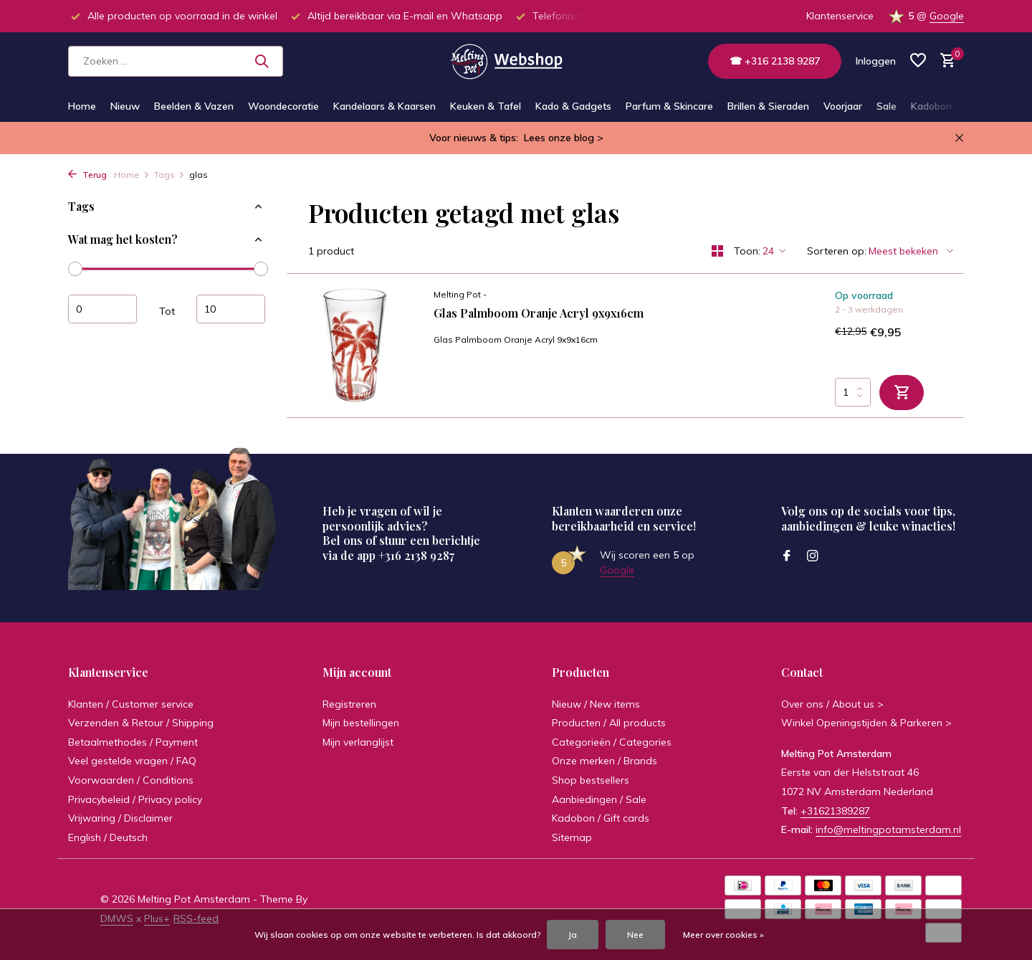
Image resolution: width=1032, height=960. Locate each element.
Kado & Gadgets (573, 106)
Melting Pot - (460, 294)
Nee (635, 934)
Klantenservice (840, 15)
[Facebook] (787, 556)
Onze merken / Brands (604, 760)
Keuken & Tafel (485, 106)
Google (947, 15)
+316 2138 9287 (416, 555)
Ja (572, 934)
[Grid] (717, 251)
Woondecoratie (283, 106)
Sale (886, 106)
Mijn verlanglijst (357, 742)
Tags (169, 174)
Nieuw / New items (596, 704)
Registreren (349, 704)
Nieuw (125, 106)
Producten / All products (609, 722)
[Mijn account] (876, 60)
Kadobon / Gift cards (600, 818)
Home (82, 106)
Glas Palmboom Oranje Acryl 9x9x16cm (539, 313)
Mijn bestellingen (360, 722)
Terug (87, 174)
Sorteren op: (836, 250)
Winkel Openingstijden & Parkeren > (866, 722)
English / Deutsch (108, 837)
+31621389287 (835, 810)
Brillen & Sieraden (768, 106)
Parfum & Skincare (669, 106)
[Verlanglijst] (918, 61)
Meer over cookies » (723, 934)
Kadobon (931, 106)
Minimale (102, 309)
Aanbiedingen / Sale (599, 799)
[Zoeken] (175, 61)
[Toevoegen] (901, 392)
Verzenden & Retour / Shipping (141, 722)
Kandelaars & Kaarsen (384, 106)
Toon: (747, 250)
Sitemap (572, 837)
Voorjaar (842, 106)
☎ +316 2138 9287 (775, 60)
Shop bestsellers (590, 780)
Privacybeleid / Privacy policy (135, 799)
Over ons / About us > (832, 704)
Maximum (230, 309)
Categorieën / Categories (612, 742)
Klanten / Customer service (131, 704)
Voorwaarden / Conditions (131, 780)
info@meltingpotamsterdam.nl (888, 829)
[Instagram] (812, 556)
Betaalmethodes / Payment (133, 742)
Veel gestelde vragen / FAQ (132, 760)
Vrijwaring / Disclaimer (120, 818)
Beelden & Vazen (194, 106)
